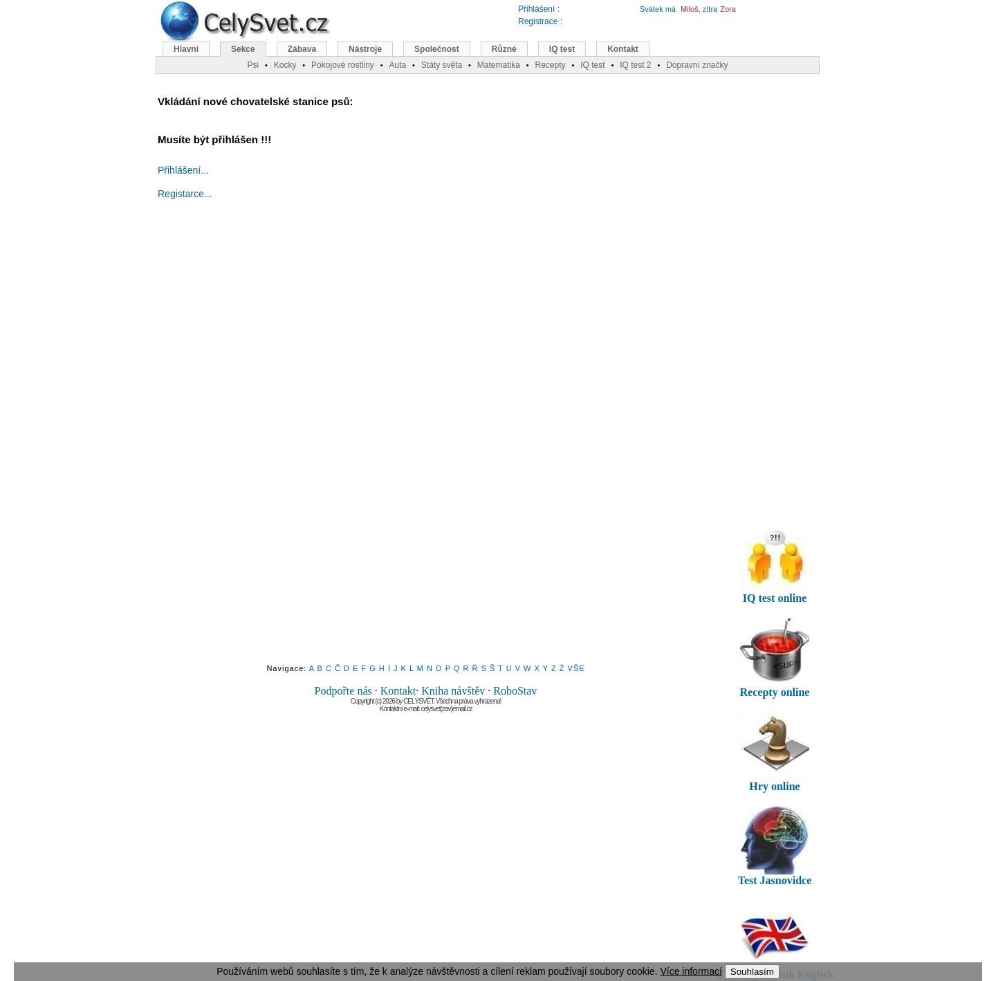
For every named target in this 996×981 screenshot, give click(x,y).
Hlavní (186, 49)
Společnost (436, 49)
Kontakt (398, 691)
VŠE (576, 668)
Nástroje (365, 49)
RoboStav (515, 691)
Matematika (498, 65)
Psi (253, 65)
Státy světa (441, 65)
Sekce (243, 49)
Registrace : (540, 21)
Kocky (285, 65)
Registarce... (185, 193)
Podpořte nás (343, 691)
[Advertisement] (426, 444)
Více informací (690, 971)
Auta (397, 65)
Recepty (550, 65)
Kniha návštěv (453, 691)
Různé (504, 49)
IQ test (562, 49)
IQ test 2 (635, 65)
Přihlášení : (539, 9)
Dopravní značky (697, 65)
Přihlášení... (183, 170)
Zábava (302, 49)
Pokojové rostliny (342, 65)
